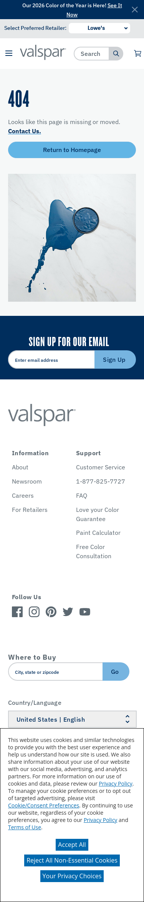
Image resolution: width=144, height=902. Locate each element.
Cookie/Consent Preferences (43, 805)
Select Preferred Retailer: (35, 28)
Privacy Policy (115, 783)
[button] (9, 53)
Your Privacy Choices (72, 876)
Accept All (72, 844)
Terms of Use (24, 827)
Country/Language (34, 702)
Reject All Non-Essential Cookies (72, 860)
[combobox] (91, 53)
